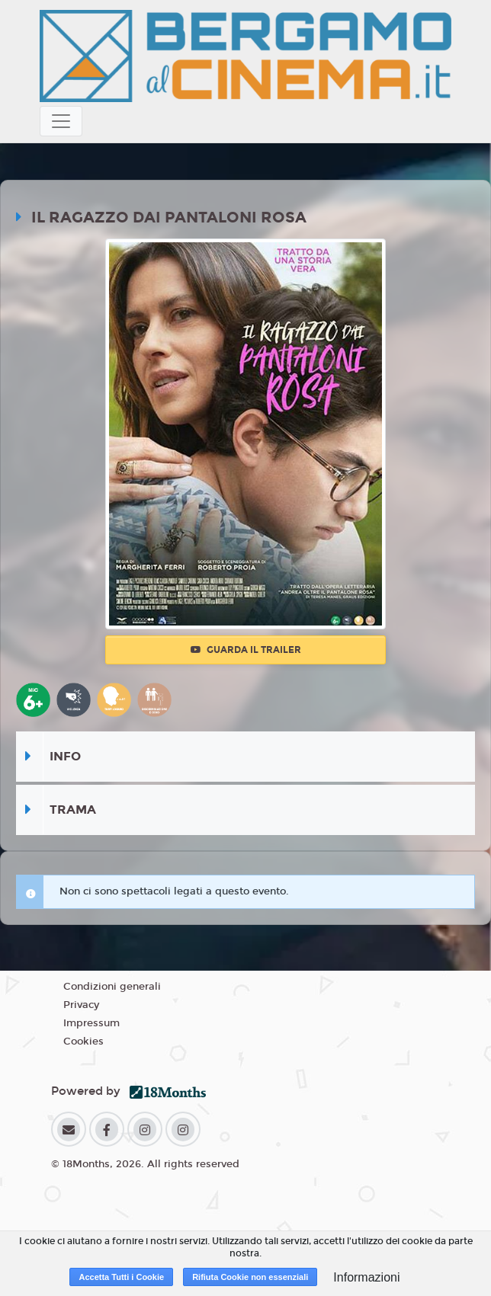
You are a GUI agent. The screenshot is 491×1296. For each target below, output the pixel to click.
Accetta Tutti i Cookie (121, 1277)
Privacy (81, 1005)
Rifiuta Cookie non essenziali (250, 1277)
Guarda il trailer (246, 650)
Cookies (83, 1041)
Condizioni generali (112, 987)
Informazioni (366, 1277)
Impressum (91, 1023)
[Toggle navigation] (61, 121)
